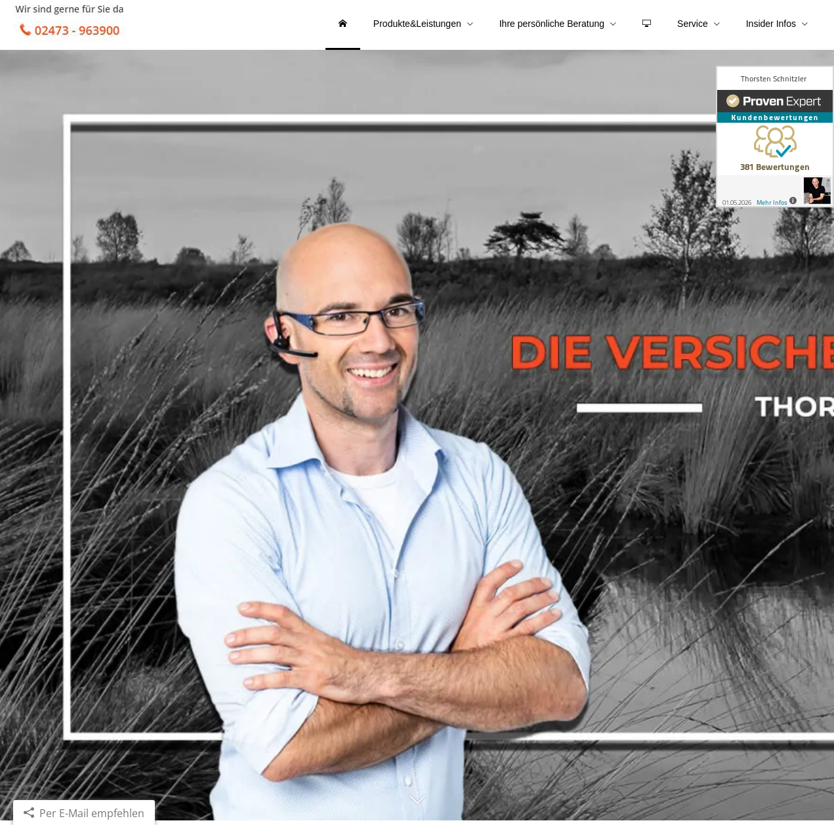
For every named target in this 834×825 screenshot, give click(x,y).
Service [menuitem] (692, 25)
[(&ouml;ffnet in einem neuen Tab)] (775, 136)
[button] (417, 810)
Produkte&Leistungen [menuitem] (417, 25)
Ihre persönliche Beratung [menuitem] (551, 25)
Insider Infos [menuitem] (771, 25)
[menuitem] (342, 26)
